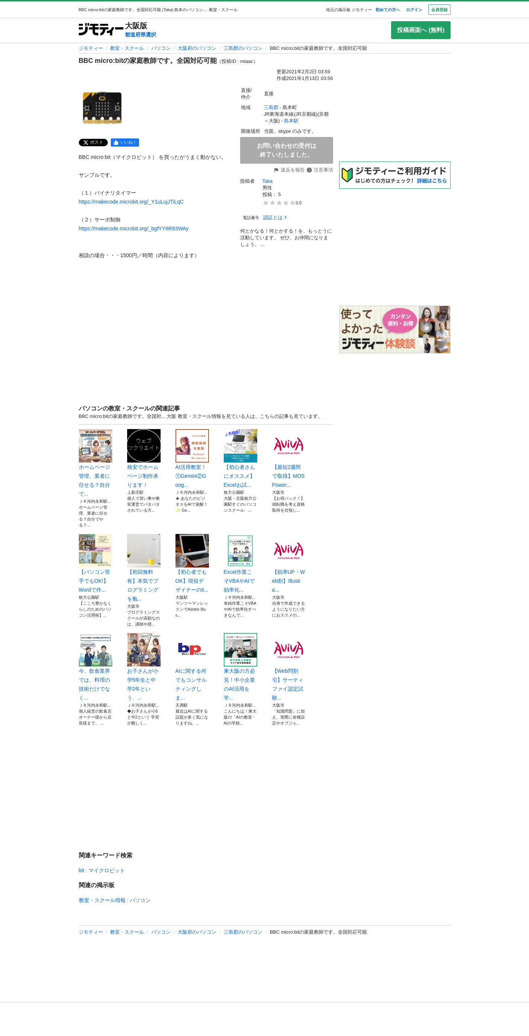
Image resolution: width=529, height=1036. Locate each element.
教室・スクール (127, 48)
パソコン (161, 48)
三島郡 (271, 107)
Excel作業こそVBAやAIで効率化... (240, 563)
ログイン (414, 9)
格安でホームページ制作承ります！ (144, 458)
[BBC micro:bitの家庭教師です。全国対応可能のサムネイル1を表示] (102, 108)
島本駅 (291, 121)
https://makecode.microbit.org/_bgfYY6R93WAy (134, 228)
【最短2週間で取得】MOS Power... (289, 458)
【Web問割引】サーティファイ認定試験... (289, 667)
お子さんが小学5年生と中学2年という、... (144, 667)
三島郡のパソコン (243, 48)
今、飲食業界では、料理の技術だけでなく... (95, 667)
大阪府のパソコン (197, 48)
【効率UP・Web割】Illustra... (289, 563)
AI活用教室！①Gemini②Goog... (192, 458)
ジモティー (91, 48)
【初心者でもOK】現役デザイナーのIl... (192, 563)
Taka (267, 181)
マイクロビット (106, 870)
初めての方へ (387, 9)
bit (81, 870)
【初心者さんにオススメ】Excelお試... (240, 458)
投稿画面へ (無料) (420, 30)
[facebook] (125, 142)
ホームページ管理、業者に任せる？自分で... (95, 463)
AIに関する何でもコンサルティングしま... (192, 667)
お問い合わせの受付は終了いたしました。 (286, 150)
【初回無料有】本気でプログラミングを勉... (144, 568)
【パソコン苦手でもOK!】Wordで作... (95, 563)
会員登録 (439, 9)
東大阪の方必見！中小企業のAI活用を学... (240, 667)
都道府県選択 (140, 35)
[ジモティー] (101, 30)
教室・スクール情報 (102, 900)
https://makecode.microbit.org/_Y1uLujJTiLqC (131, 202)
